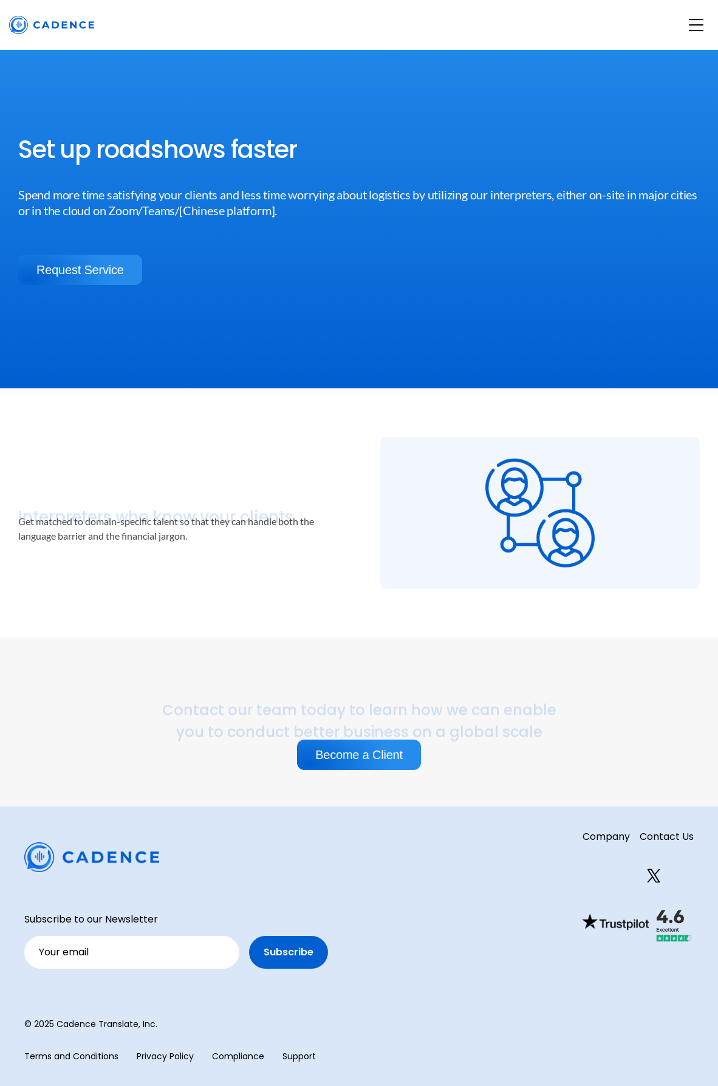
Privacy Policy (165, 1056)
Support (299, 1056)
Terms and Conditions (71, 1056)
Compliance (238, 1056)
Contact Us (667, 837)
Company (606, 837)
